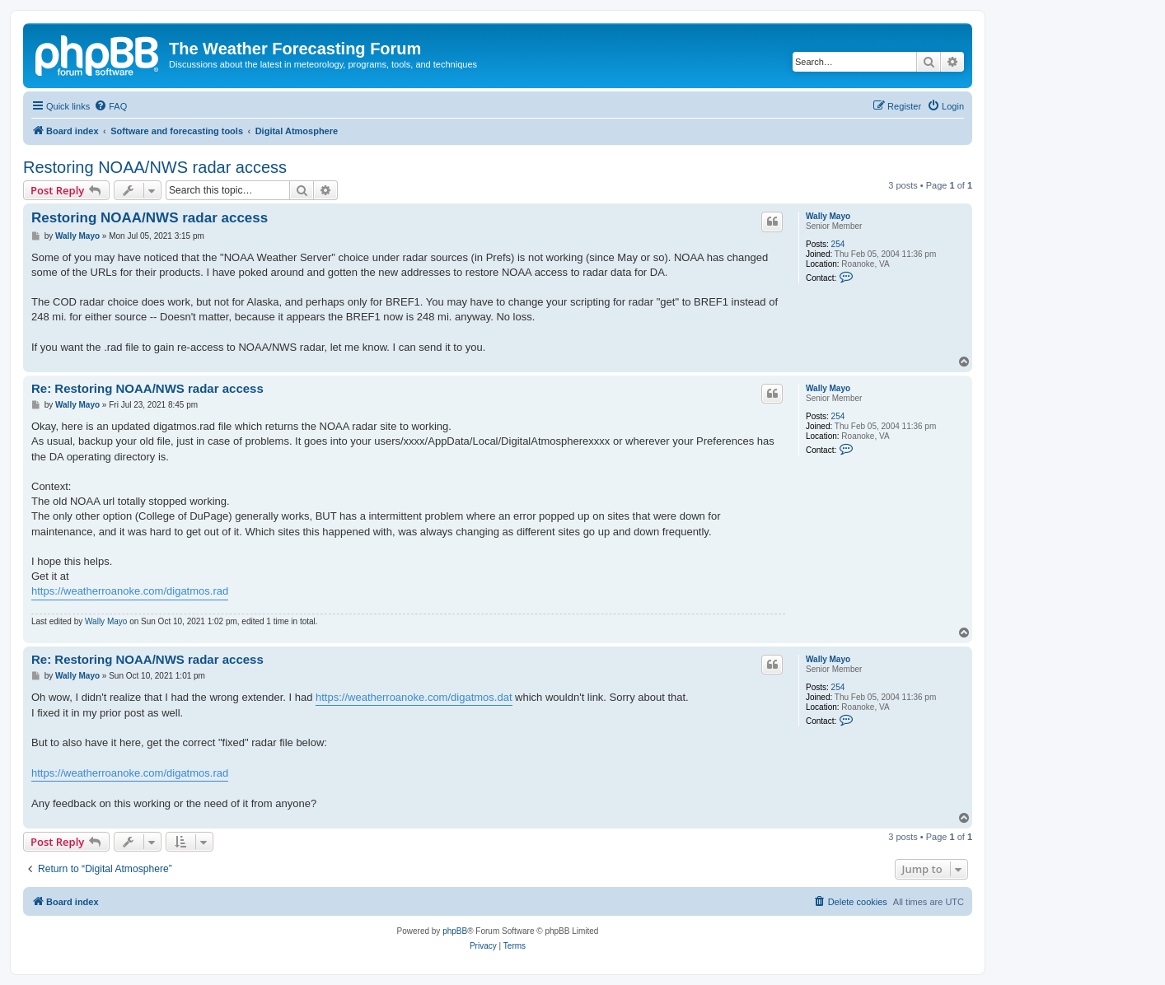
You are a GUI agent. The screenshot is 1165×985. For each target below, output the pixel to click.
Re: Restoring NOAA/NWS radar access (147, 388)
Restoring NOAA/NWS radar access (155, 167)
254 (838, 244)
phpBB (454, 931)
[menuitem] (110, 106)
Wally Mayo (828, 216)
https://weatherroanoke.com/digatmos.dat (414, 697)
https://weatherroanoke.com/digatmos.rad (129, 591)
